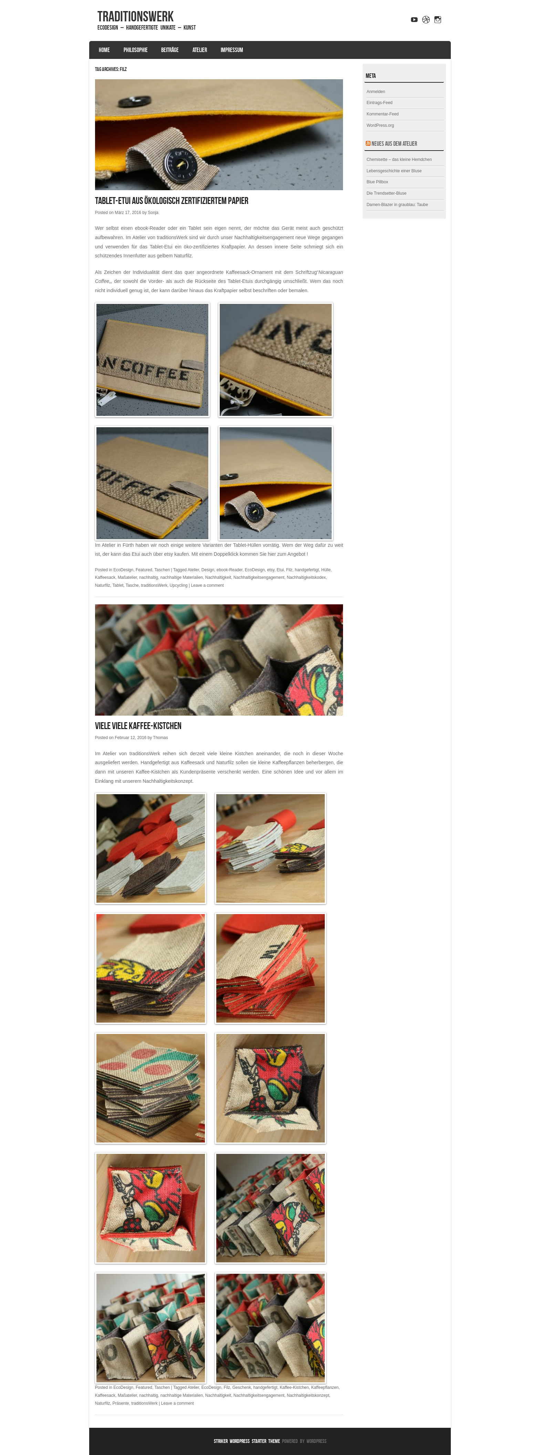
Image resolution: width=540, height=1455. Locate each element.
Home (104, 50)
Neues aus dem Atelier (394, 143)
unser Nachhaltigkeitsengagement (257, 237)
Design (207, 569)
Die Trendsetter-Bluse (386, 193)
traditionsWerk (135, 16)
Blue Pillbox (377, 182)
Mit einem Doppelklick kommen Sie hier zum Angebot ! (249, 554)
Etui (280, 569)
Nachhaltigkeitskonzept (167, 781)
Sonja (153, 212)
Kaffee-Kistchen (294, 1387)
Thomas (160, 737)
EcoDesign (123, 569)
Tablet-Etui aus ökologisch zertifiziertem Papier (171, 200)
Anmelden (375, 91)
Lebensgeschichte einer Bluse (394, 170)
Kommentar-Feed (382, 114)
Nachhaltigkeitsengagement (258, 577)
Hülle (326, 569)
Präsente (120, 1403)
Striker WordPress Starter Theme (247, 1441)
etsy (270, 569)
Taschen (162, 569)
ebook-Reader (229, 569)
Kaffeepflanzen (325, 1387)
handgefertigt (307, 569)
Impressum (232, 50)
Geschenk (241, 1387)
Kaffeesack (105, 577)
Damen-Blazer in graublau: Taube (397, 204)
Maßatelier (127, 577)
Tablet (117, 585)
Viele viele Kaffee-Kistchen (138, 725)
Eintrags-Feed (379, 102)
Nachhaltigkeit (218, 577)
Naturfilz (102, 585)
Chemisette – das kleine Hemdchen (399, 159)
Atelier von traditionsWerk (159, 237)
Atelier (200, 50)
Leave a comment (207, 585)
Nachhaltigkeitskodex (306, 577)
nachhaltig (148, 577)
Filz (289, 569)
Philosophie (136, 50)
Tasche (132, 585)
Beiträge (170, 50)
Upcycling (179, 585)
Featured (144, 569)
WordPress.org (380, 125)
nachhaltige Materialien (181, 577)
